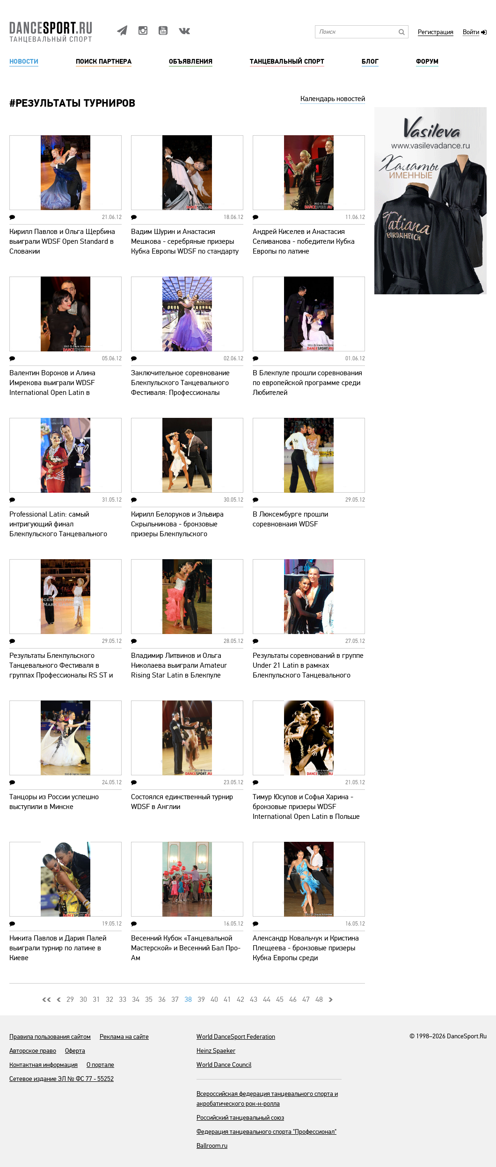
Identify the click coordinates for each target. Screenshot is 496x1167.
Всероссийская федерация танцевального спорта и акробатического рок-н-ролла (267, 1099)
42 (240, 999)
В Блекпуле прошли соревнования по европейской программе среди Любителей (307, 382)
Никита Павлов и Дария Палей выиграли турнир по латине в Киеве (57, 948)
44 (266, 999)
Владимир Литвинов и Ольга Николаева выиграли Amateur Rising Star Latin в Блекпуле (179, 665)
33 (122, 999)
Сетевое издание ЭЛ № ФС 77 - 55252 (61, 1079)
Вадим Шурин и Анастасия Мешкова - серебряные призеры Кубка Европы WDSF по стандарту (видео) (185, 246)
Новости (23, 62)
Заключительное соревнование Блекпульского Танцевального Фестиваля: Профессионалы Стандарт (180, 387)
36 (162, 999)
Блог (370, 62)
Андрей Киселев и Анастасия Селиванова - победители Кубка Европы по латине (304, 241)
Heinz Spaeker (216, 1051)
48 (319, 999)
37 (175, 999)
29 (70, 999)
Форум (427, 62)
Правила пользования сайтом (50, 1037)
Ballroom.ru (212, 1146)
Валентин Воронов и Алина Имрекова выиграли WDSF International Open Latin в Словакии (52, 387)
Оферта (75, 1051)
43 (253, 999)
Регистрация (435, 32)
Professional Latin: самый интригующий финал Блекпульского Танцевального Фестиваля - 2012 (58, 529)
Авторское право (32, 1051)
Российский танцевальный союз (240, 1118)
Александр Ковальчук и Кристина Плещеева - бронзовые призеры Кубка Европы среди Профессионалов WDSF (306, 953)
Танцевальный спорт (287, 62)
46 (293, 999)
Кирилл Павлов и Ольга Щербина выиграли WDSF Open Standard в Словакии (62, 241)
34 (135, 999)
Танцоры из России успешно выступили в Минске (54, 801)
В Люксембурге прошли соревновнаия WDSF (290, 519)
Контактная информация (43, 1065)
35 (149, 999)
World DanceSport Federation (236, 1037)
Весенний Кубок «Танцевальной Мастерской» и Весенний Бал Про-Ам (186, 948)
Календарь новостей (332, 98)
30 (83, 999)
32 (109, 999)
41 (227, 999)
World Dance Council (224, 1065)
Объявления (190, 62)
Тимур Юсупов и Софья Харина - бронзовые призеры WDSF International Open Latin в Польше (306, 806)
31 (96, 999)
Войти (471, 32)
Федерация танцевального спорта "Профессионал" (266, 1132)
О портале (100, 1065)
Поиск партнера (103, 62)
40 (214, 999)
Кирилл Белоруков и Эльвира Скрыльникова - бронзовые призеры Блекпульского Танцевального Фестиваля (177, 529)
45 (280, 999)
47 (306, 999)
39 (201, 999)
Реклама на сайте (124, 1037)
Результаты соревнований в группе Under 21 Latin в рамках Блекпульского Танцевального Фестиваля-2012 (308, 670)
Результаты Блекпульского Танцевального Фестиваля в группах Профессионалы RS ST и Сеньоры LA (61, 670)
